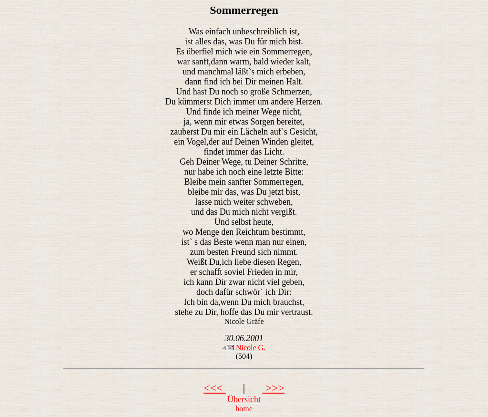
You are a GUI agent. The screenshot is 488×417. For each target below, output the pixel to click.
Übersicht (244, 399)
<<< (214, 388)
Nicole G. (250, 348)
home (244, 409)
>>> (273, 388)
